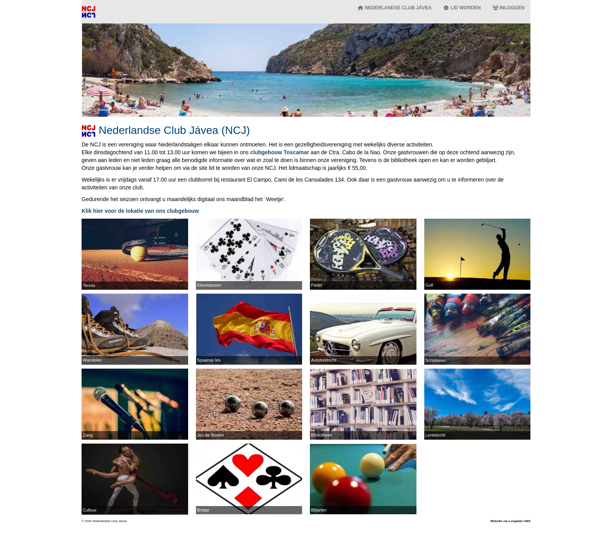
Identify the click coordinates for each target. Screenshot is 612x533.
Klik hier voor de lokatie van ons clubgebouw (140, 211)
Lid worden (462, 8)
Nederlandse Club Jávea (395, 8)
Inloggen (509, 8)
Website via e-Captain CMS (510, 521)
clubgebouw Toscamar (279, 152)
